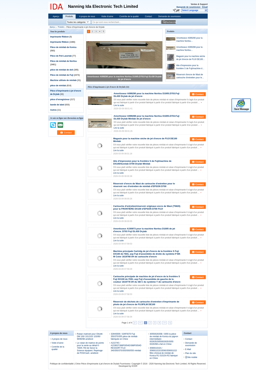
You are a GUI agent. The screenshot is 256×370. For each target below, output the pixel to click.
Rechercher (170, 22)
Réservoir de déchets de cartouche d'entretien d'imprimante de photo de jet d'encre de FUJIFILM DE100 (146, 303)
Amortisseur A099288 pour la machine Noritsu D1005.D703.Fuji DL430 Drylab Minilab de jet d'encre (190, 49)
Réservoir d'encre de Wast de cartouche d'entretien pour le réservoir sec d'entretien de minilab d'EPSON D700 (189, 76)
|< (135, 323)
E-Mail (188, 349)
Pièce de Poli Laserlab (61, 56)
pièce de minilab (58, 85)
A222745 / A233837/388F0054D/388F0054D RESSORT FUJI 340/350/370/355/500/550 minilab (126, 347)
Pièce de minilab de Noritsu (63, 61)
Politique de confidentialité (61, 364)
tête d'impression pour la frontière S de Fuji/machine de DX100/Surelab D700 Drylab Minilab (189, 67)
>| (170, 323)
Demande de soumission (188, 7)
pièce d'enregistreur (60, 99)
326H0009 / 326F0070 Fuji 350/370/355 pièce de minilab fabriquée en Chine (124, 336)
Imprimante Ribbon (59, 37)
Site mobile (191, 357)
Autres (53, 110)
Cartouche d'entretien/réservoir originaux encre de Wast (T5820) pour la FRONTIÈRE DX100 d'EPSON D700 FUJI (146, 207)
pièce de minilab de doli (61, 70)
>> (164, 323)
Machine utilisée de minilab (63, 80)
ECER (134, 366)
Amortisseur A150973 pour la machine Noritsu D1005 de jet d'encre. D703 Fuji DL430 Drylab (144, 230)
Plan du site (190, 353)
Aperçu (56, 16)
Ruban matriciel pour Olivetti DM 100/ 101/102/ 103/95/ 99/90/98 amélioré (90, 336)
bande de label (57, 105)
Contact (148, 16)
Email (205, 7)
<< (140, 323)
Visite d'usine (107, 16)
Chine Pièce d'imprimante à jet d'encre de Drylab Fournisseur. (103, 364)
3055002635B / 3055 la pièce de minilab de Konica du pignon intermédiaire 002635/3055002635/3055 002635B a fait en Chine (164, 339)
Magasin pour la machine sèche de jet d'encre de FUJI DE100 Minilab (190, 58)
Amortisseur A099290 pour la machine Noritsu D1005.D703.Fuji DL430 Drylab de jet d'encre (190, 40)
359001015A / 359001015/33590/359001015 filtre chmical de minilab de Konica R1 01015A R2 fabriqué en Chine (164, 353)
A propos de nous (87, 16)
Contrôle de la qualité (129, 16)
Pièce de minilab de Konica (63, 47)
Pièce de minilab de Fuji (61, 75)
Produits (69, 16)
